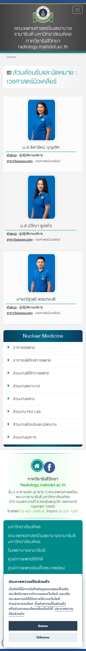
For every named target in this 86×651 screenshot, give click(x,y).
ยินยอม (43, 626)
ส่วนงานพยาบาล (26, 386)
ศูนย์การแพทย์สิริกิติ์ (25, 559)
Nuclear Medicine (43, 335)
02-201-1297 (68, 511)
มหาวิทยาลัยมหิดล (24, 526)
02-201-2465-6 (32, 511)
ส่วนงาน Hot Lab (27, 412)
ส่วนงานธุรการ (24, 438)
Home (11, 57)
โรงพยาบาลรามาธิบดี (26, 550)
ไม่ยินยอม (42, 637)
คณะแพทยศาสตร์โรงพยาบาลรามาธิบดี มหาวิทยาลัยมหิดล (43, 31)
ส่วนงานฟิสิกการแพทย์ (31, 374)
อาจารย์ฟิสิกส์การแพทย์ (32, 361)
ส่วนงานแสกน (24, 399)
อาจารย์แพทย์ (24, 348)
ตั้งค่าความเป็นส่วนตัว (50, 603)
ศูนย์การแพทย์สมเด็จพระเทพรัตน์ (36, 568)
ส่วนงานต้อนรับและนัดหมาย (35, 425)
